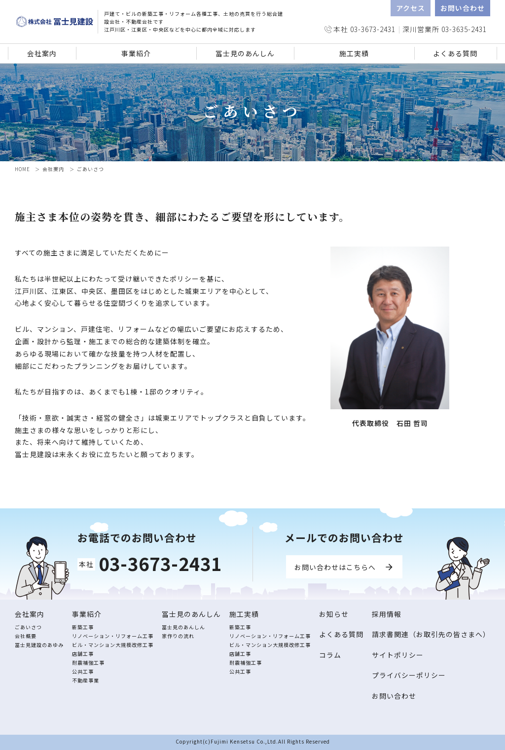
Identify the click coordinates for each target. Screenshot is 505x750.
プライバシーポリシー (409, 675)
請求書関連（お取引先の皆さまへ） (431, 634)
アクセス (410, 8)
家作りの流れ (178, 636)
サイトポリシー (398, 655)
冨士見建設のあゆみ (39, 644)
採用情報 (386, 614)
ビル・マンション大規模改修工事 (112, 644)
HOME (22, 169)
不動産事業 (85, 680)
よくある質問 (455, 53)
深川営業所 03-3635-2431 (444, 29)
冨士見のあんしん (183, 627)
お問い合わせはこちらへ (335, 567)
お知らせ (334, 614)
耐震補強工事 (88, 662)
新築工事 (83, 627)
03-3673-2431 (160, 563)
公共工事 (83, 671)
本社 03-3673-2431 (364, 29)
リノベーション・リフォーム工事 (112, 636)
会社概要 (25, 636)
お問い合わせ (462, 8)
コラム (330, 655)
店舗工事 (83, 653)
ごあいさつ (28, 627)
